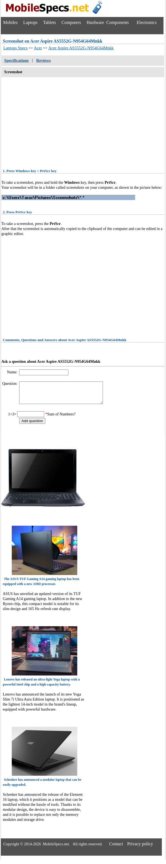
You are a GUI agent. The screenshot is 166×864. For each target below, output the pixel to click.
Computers (71, 22)
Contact (116, 848)
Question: (10, 383)
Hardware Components (107, 22)
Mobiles (10, 22)
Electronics (147, 22)
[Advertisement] (82, 121)
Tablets (49, 22)
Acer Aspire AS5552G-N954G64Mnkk (81, 48)
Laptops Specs (15, 48)
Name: (12, 372)
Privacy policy (140, 848)
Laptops (30, 22)
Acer (38, 48)
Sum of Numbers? (61, 418)
